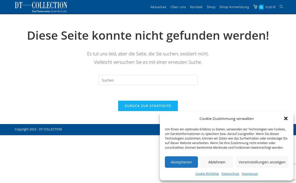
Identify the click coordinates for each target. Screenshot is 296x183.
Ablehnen (216, 161)
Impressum (250, 174)
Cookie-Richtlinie (207, 174)
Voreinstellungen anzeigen (262, 161)
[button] (285, 118)
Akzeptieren (181, 161)
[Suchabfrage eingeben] (148, 80)
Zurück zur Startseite (148, 105)
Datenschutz (230, 174)
